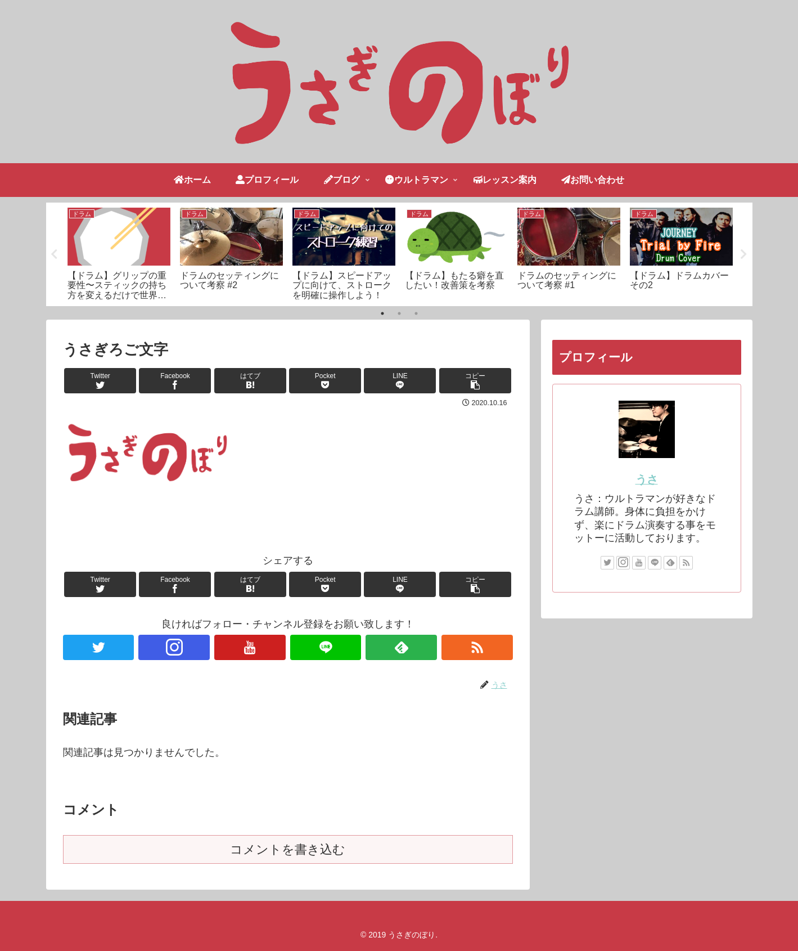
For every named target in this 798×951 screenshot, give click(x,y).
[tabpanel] (119, 252)
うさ (646, 479)
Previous (54, 254)
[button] (475, 380)
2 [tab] (399, 313)
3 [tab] (416, 313)
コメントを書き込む (287, 849)
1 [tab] (382, 313)
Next (744, 254)
